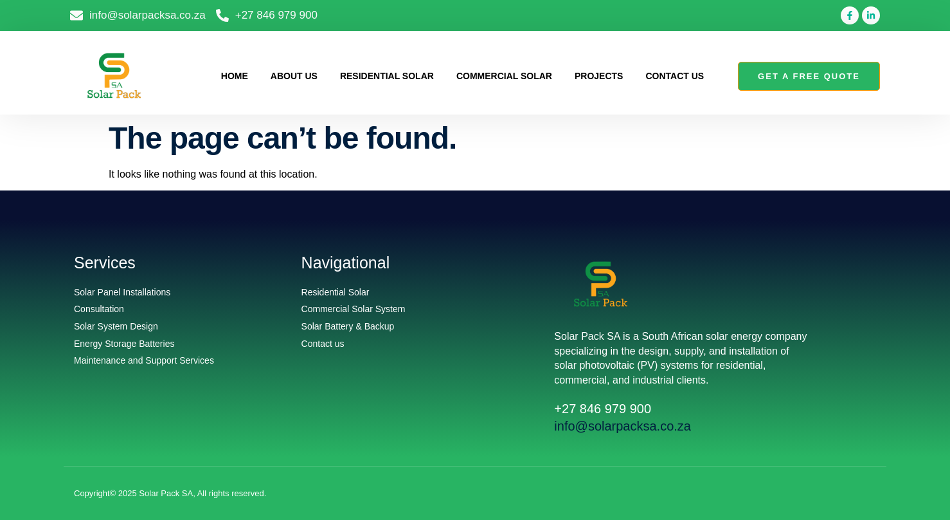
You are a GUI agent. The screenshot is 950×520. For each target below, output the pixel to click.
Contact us (674, 76)
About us (294, 76)
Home (234, 76)
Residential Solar (387, 76)
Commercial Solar (504, 76)
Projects (599, 76)
